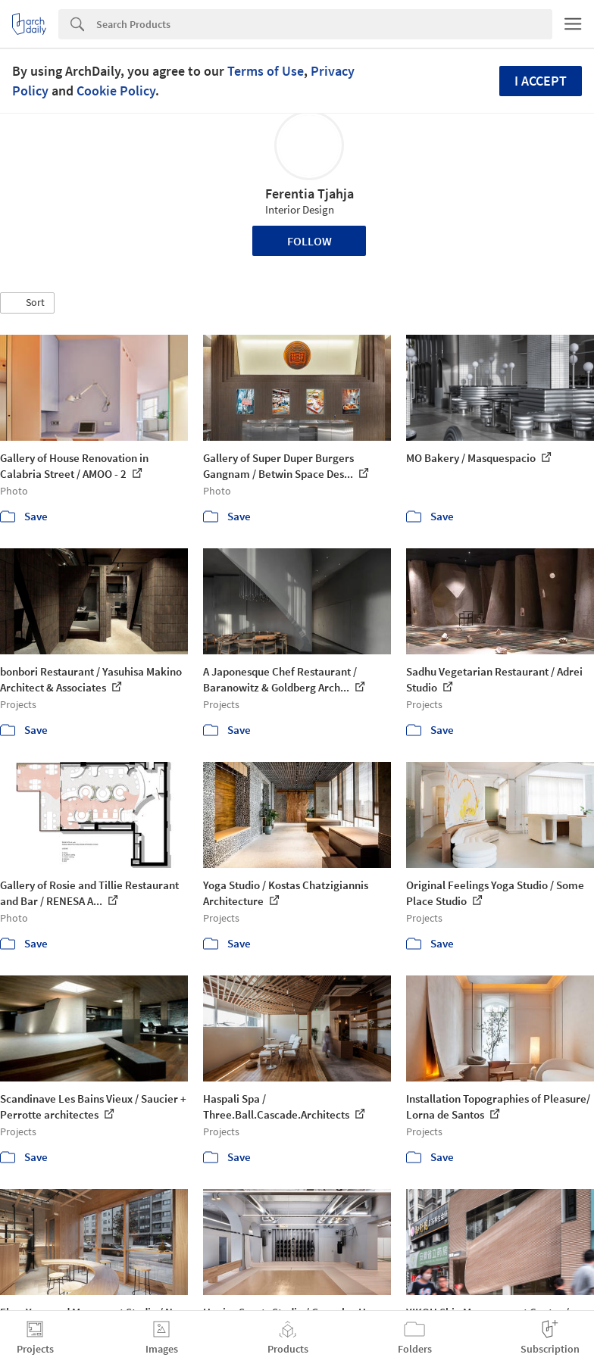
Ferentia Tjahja (309, 193)
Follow (309, 240)
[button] (27, 303)
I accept (540, 80)
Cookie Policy (116, 90)
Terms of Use (265, 71)
